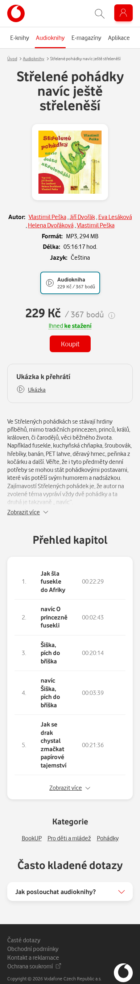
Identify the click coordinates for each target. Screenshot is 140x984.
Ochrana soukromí (34, 956)
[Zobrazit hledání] (99, 13)
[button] (31, 390)
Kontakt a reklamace (33, 947)
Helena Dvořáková (51, 225)
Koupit (70, 343)
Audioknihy (33, 58)
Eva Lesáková (115, 217)
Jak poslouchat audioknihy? (55, 882)
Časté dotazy (23, 930)
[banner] (16, 13)
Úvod (12, 58)
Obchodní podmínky (32, 939)
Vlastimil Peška (47, 217)
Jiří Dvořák (82, 217)
